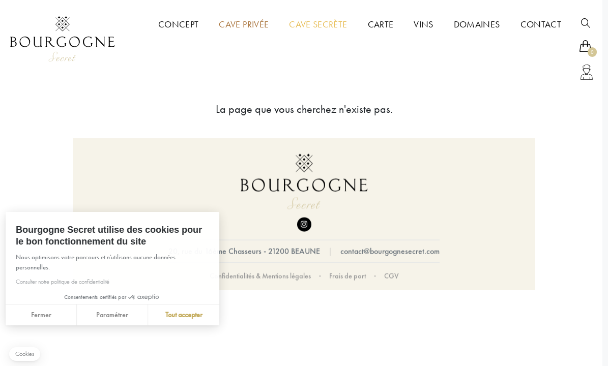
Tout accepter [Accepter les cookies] (146, 314)
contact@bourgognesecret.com (390, 251)
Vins (423, 24)
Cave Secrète (318, 24)
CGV (391, 276)
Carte (381, 24)
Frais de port (347, 276)
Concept (178, 24)
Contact (540, 24)
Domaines (477, 24)
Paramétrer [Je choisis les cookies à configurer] (75, 314)
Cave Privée (244, 24)
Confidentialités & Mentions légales (260, 276)
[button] (24, 354)
